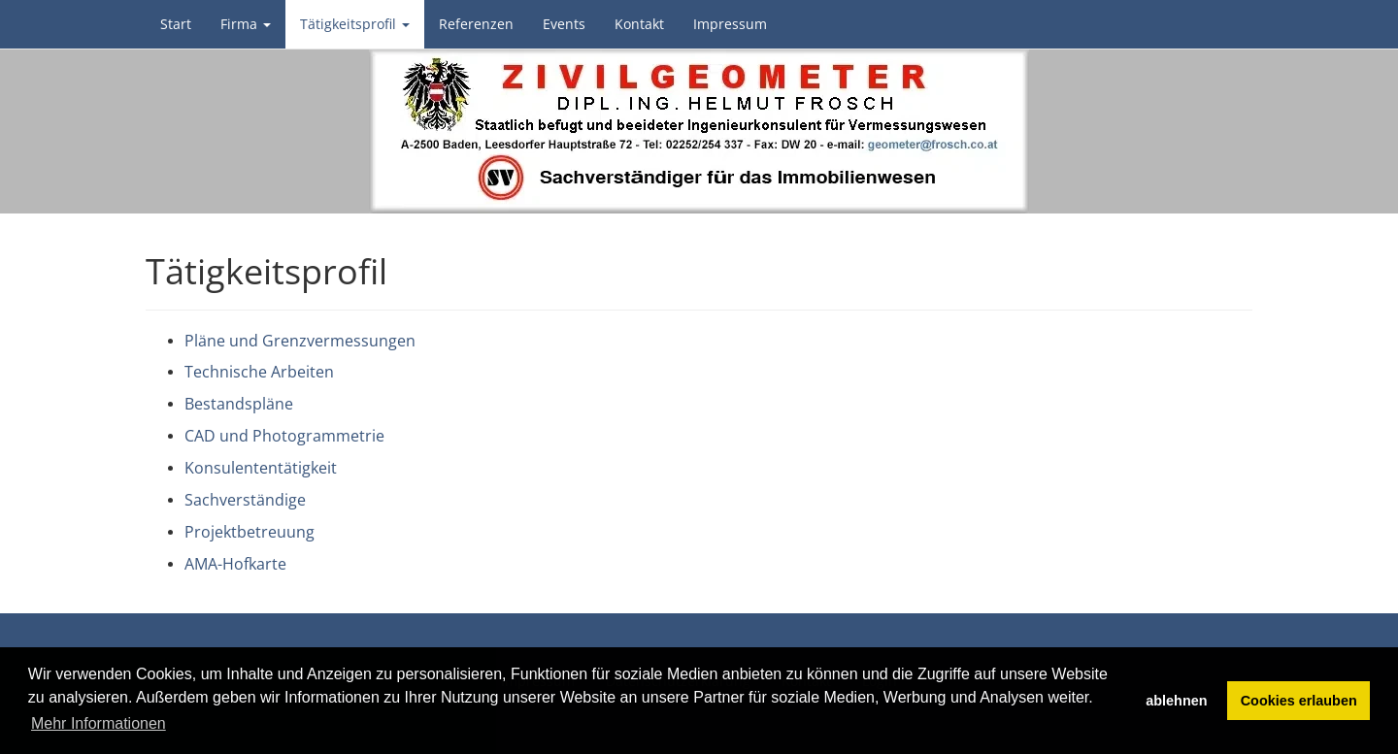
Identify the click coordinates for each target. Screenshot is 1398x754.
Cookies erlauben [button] (1299, 700)
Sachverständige (245, 499)
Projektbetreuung (249, 531)
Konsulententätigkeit (260, 467)
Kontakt (639, 24)
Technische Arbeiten (259, 371)
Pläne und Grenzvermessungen (300, 340)
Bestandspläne (238, 403)
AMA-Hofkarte (235, 563)
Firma (245, 24)
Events (564, 24)
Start (175, 24)
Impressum (730, 24)
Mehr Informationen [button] (98, 723)
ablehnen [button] (1176, 700)
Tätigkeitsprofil (355, 24)
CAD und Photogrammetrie (284, 435)
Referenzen (476, 24)
